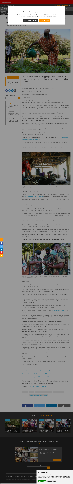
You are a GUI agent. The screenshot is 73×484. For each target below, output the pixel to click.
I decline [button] (44, 481)
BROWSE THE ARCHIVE (30, 20)
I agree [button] (40, 481)
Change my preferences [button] (51, 481)
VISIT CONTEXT (44, 20)
